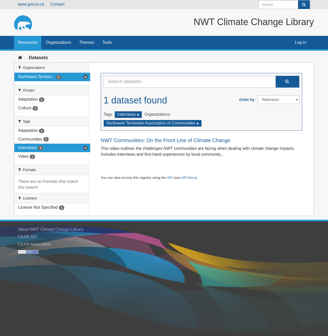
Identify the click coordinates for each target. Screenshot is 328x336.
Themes (86, 42)
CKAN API (27, 237)
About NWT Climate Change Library (50, 229)
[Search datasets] (284, 4)
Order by (246, 100)
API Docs (188, 178)
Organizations (58, 42)
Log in (300, 42)
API (170, 178)
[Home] (20, 57)
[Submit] (304, 4)
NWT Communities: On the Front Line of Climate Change (165, 140)
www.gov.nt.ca (31, 4)
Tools (107, 42)
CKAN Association (34, 244)
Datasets (38, 57)
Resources (27, 42)
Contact (57, 4)
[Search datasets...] (190, 82)
